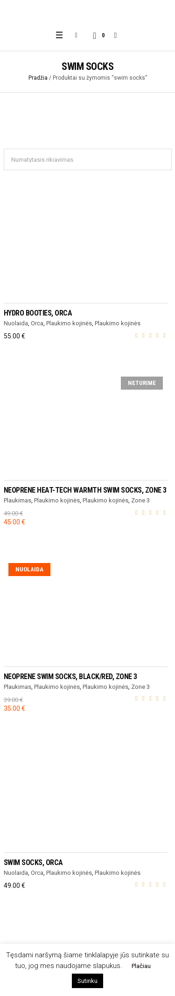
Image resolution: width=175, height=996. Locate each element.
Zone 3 (140, 500)
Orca (37, 323)
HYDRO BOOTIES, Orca (38, 313)
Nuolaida (16, 323)
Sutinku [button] (87, 980)
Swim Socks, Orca (33, 862)
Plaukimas (17, 500)
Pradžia (38, 78)
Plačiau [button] (141, 965)
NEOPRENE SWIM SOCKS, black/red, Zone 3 (70, 676)
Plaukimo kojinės (69, 323)
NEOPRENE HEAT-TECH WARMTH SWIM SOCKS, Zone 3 (85, 490)
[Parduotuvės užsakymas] (88, 159)
